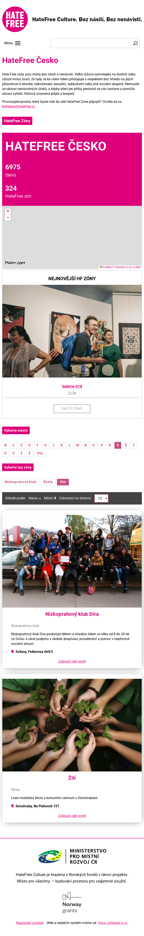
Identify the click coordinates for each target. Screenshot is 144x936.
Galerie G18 (72, 386)
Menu (12, 43)
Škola (48, 482)
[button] (8, 211)
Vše (40, 453)
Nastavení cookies (29, 923)
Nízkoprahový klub (21, 482)
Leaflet (105, 267)
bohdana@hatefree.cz (18, 106)
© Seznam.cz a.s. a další (127, 267)
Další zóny (72, 409)
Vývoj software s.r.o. (113, 923)
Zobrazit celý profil (72, 661)
